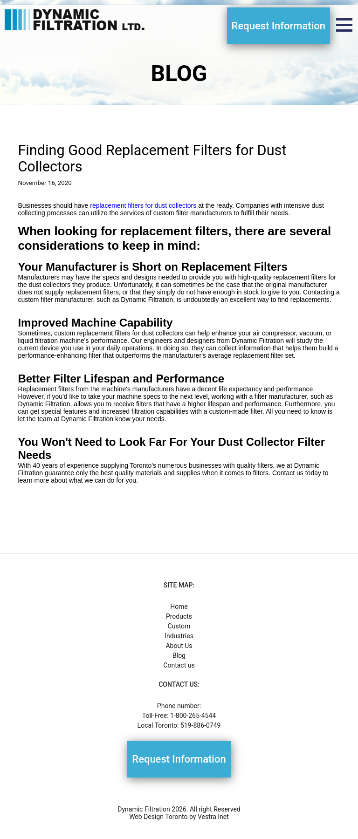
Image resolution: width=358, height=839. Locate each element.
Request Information (278, 26)
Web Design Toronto (158, 816)
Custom (179, 626)
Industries (179, 636)
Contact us (178, 665)
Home (179, 606)
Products (179, 616)
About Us (178, 645)
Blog (179, 655)
